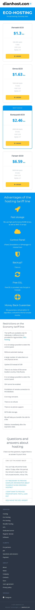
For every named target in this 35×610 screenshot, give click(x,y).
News (5, 571)
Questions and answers (10, 554)
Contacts (5, 577)
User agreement (8, 584)
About (5, 567)
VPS (4, 527)
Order (17, 56)
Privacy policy (7, 587)
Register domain (8, 534)
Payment (6, 557)
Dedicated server (8, 530)
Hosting (5, 514)
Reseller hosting (8, 524)
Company (6, 574)
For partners (7, 547)
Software (6, 537)
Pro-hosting (6, 520)
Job (4, 550)
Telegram (7, 597)
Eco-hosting (6, 517)
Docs (4, 581)
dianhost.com (26, 607)
